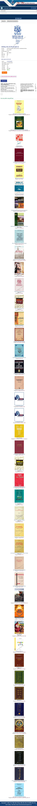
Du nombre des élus (19, 748)
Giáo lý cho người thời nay (19, 308)
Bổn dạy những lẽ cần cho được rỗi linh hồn (19, 780)
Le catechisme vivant (19, 405)
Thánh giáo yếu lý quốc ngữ (19, 716)
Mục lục (4, 80)
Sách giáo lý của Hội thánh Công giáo (19, 113)
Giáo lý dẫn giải (19, 634)
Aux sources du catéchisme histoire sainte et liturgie (19, 553)
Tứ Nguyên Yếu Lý (19, 667)
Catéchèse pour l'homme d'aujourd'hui (19, 586)
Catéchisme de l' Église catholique (19, 454)
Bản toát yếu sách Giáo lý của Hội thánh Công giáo (19, 129)
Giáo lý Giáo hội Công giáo (19, 194)
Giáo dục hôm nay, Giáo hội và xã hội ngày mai (19, 210)
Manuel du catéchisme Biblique (19, 520)
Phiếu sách (19, 18)
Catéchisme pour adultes (19, 389)
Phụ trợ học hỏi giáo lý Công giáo (19, 259)
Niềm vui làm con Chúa (19, 618)
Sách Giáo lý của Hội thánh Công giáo (19, 796)
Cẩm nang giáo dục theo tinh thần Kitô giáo (19, 243)
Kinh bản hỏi (19, 700)
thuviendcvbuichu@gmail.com (25, 804)
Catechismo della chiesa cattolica (19, 341)
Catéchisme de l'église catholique (19, 373)
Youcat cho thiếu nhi (19, 651)
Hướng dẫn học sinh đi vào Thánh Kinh (19, 357)
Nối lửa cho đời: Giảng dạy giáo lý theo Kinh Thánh (19, 226)
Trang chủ (3, 21)
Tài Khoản (34, 8)
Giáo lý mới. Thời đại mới (19, 178)
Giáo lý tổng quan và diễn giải (19, 602)
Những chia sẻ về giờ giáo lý (12, 21)
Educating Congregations (19, 325)
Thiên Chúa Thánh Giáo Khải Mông (19, 764)
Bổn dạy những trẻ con (19, 684)
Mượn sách (4, 72)
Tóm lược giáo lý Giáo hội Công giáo (19, 732)
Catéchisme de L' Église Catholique (19, 487)
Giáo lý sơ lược (19, 275)
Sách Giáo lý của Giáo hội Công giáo (19, 162)
